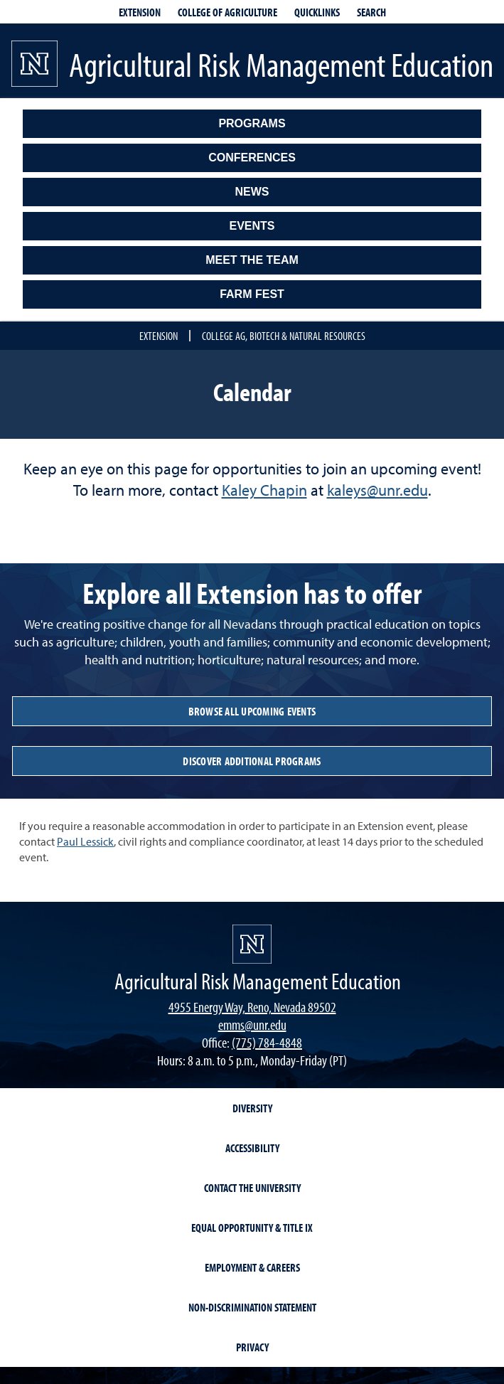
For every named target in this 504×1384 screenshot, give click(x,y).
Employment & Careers (252, 1267)
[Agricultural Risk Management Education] (252, 981)
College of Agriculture (227, 12)
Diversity (252, 1108)
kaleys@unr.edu (377, 490)
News (252, 192)
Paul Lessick (85, 841)
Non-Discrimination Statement (252, 1307)
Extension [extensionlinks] (140, 12)
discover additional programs (252, 761)
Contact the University (252, 1188)
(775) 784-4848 (267, 1042)
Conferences (252, 157)
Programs (251, 123)
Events (251, 226)
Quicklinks (317, 12)
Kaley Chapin (264, 490)
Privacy (252, 1347)
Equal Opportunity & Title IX (252, 1227)
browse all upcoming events (252, 711)
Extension (158, 336)
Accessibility (252, 1148)
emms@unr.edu (252, 1024)
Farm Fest (252, 294)
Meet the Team (252, 260)
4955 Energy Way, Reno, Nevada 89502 (252, 1007)
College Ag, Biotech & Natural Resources (283, 336)
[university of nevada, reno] (252, 944)
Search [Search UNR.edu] (371, 12)
